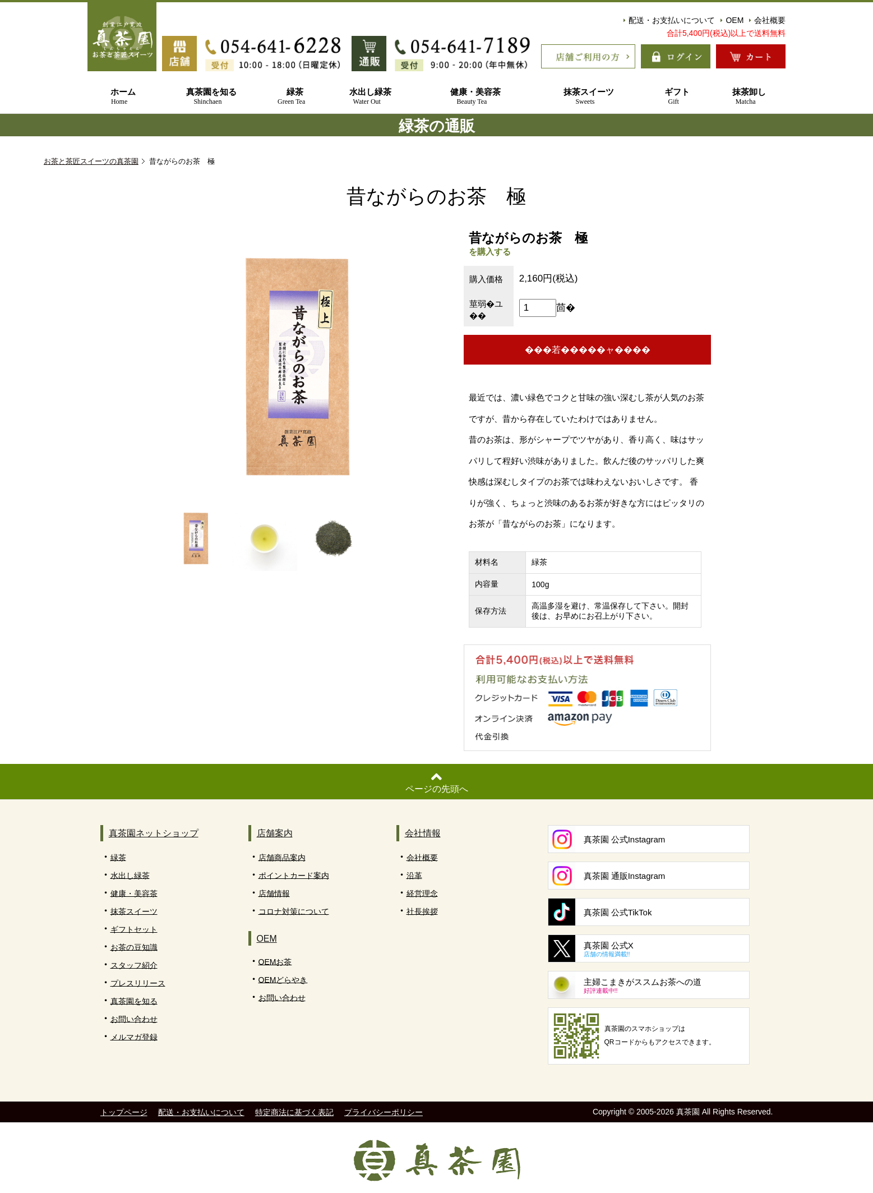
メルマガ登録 (134, 1037)
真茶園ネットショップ (153, 834)
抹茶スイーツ (584, 96)
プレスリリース (137, 983)
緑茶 (291, 96)
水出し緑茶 (366, 96)
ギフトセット (134, 929)
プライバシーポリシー (383, 1112)
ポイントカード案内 (293, 875)
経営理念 (422, 893)
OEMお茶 (275, 961)
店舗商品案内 (282, 857)
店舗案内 (275, 834)
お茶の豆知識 (134, 947)
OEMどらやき (283, 979)
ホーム (119, 96)
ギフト (673, 96)
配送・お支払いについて (669, 20)
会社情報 (423, 834)
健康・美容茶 (471, 96)
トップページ (123, 1112)
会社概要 (767, 20)
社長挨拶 (422, 911)
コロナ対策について (293, 911)
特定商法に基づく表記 (294, 1112)
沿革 (414, 875)
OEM (731, 20)
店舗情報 (274, 893)
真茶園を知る (207, 96)
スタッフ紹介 (134, 965)
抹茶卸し (745, 96)
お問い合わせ (134, 1019)
